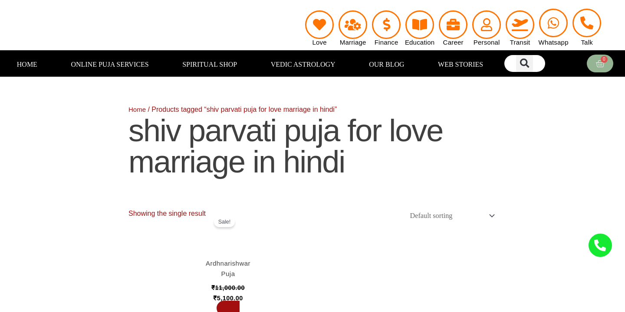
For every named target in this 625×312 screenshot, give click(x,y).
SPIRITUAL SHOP (209, 64)
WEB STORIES (460, 64)
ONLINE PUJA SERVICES (109, 64)
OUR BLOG (386, 64)
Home (137, 109)
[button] (524, 63)
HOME (27, 64)
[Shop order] (448, 216)
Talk (586, 42)
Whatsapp (554, 42)
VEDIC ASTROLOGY (303, 64)
